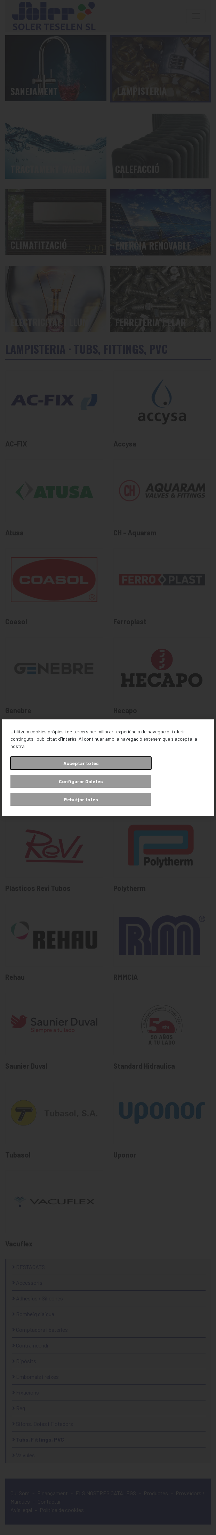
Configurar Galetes (81, 781)
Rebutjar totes (81, 799)
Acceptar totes (81, 763)
